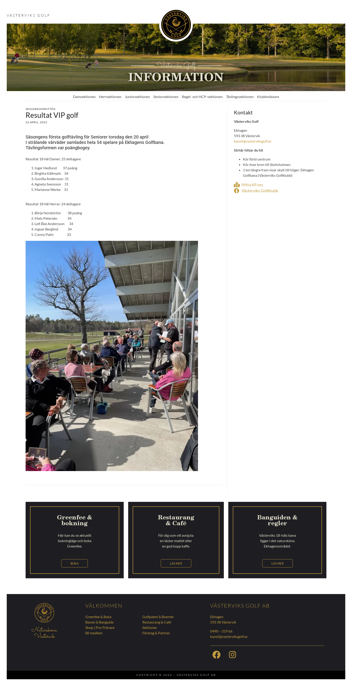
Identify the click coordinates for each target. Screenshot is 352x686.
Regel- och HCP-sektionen (202, 96)
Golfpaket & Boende (158, 616)
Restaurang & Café (156, 622)
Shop (89, 627)
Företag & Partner (156, 633)
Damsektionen (84, 96)
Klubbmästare (268, 96)
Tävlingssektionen (240, 96)
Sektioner (149, 627)
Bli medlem (93, 633)
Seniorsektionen (165, 96)
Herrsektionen (110, 96)
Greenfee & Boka (98, 616)
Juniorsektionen (137, 96)
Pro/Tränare (105, 627)
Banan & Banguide (99, 622)
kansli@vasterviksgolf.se (252, 141)
